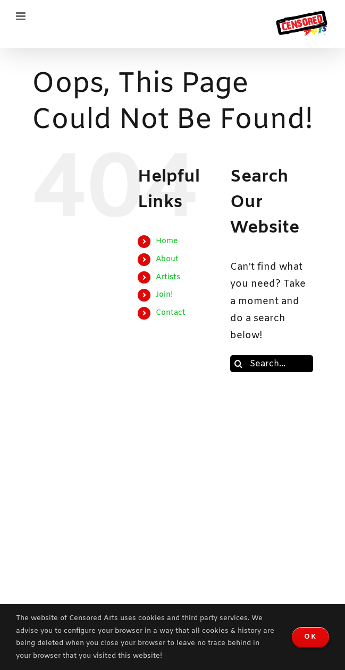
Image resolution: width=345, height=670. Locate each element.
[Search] (238, 363)
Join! (164, 295)
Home (167, 241)
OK (310, 636)
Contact (171, 313)
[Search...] (272, 363)
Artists (168, 277)
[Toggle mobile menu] (21, 16)
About (167, 259)
